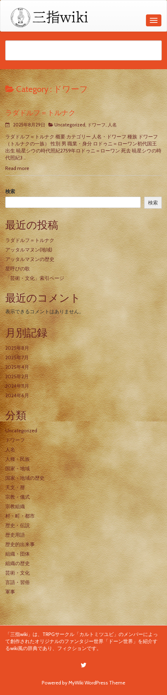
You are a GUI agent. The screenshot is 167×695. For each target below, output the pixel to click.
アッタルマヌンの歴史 (29, 259)
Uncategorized (69, 124)
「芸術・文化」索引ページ (34, 278)
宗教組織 (15, 506)
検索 (10, 191)
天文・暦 (15, 487)
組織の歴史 (17, 563)
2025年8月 (17, 348)
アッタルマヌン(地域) (28, 250)
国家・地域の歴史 (25, 478)
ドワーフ (96, 124)
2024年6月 (17, 395)
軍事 (10, 592)
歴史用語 (15, 535)
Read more (17, 168)
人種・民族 (17, 459)
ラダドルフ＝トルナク (40, 113)
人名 (112, 124)
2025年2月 (17, 376)
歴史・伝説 (17, 525)
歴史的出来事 (20, 544)
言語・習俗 (17, 582)
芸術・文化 (17, 573)
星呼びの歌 (17, 268)
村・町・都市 (20, 516)
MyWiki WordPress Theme (96, 683)
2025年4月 (17, 367)
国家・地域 (17, 468)
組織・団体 (17, 554)
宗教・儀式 (17, 497)
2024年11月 (17, 386)
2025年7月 (17, 357)
